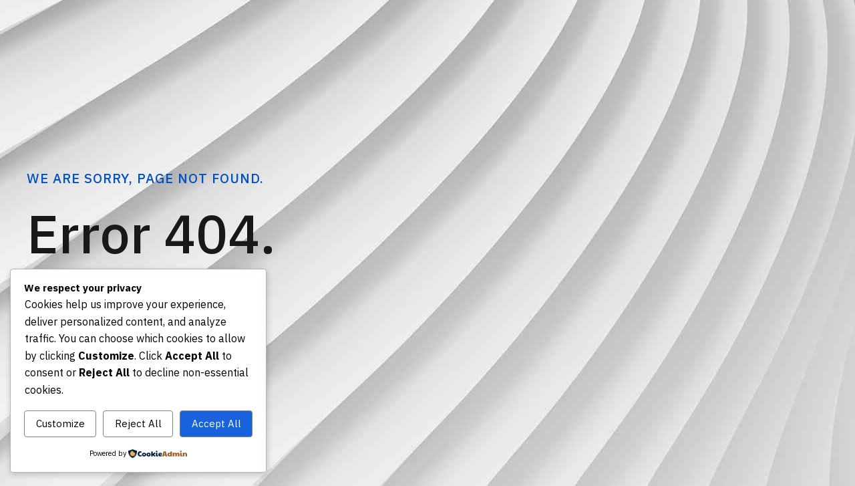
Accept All (216, 423)
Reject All (138, 423)
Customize (60, 423)
